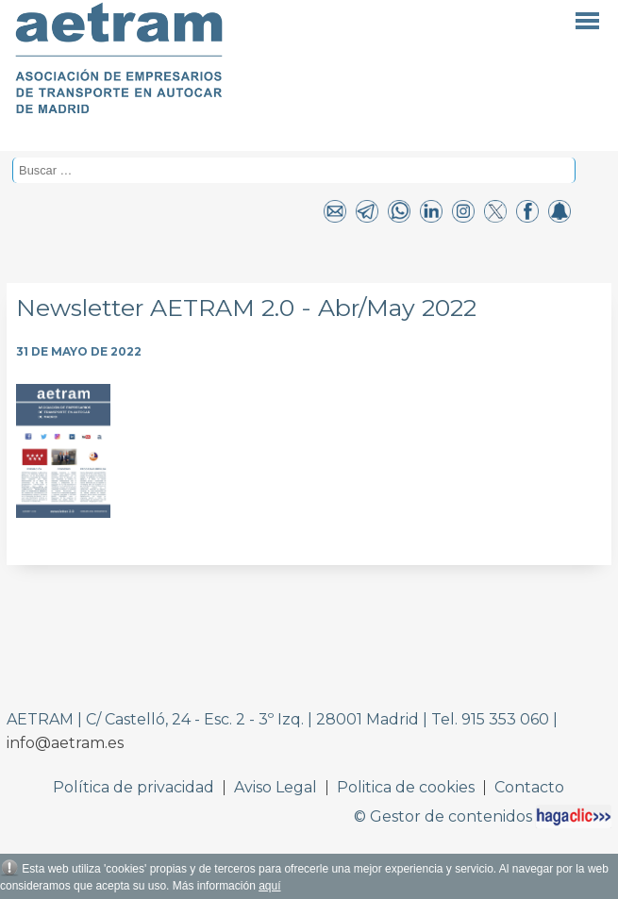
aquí (269, 885)
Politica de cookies (406, 787)
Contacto (529, 787)
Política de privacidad (133, 787)
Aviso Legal (275, 787)
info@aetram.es (65, 743)
